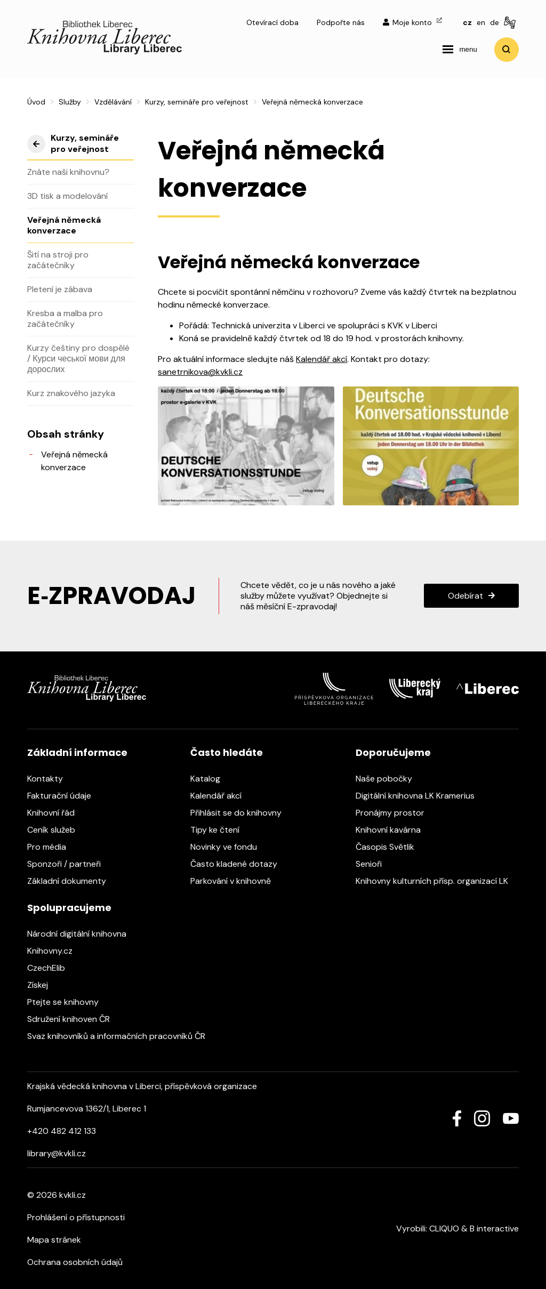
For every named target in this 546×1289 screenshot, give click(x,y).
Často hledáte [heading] (226, 752)
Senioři (374, 863)
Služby (70, 102)
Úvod (36, 102)
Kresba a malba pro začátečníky (65, 318)
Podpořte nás (341, 22)
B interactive (494, 1228)
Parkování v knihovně (236, 881)
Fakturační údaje (64, 795)
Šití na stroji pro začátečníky (58, 260)
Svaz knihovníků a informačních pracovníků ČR (121, 1036)
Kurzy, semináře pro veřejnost (196, 102)
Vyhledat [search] (506, 49)
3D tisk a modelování (67, 196)
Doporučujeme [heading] (393, 752)
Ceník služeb (56, 829)
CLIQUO (444, 1228)
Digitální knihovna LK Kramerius (420, 795)
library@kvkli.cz (56, 1153)
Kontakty (50, 778)
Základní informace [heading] (77, 752)
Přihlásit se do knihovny (241, 812)
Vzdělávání (113, 102)
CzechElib (51, 967)
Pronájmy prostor (395, 812)
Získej (43, 984)
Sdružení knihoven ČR (74, 1019)
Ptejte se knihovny (68, 1002)
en (481, 22)
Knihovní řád (56, 812)
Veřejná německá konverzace (64, 225)
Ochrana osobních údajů (75, 1262)
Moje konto (412, 22)
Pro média (52, 846)
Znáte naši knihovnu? (68, 172)
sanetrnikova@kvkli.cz (200, 371)
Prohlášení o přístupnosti (76, 1217)
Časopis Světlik (390, 846)
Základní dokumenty (72, 881)
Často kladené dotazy (239, 863)
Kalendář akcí (321, 359)
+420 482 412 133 (61, 1131)
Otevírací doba (272, 22)
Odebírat (465, 595)
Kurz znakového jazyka (71, 393)
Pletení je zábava (59, 289)
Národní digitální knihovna (82, 933)
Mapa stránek (54, 1239)
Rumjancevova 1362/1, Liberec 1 (86, 1108)
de (494, 22)
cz (467, 22)
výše (36, 144)
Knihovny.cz (55, 950)
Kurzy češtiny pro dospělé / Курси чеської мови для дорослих (78, 358)
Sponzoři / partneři (69, 863)
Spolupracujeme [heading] (69, 907)
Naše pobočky (389, 778)
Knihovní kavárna (393, 829)
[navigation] (459, 49)
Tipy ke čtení (220, 829)
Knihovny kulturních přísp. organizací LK (437, 881)
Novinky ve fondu (229, 846)
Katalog (210, 778)
